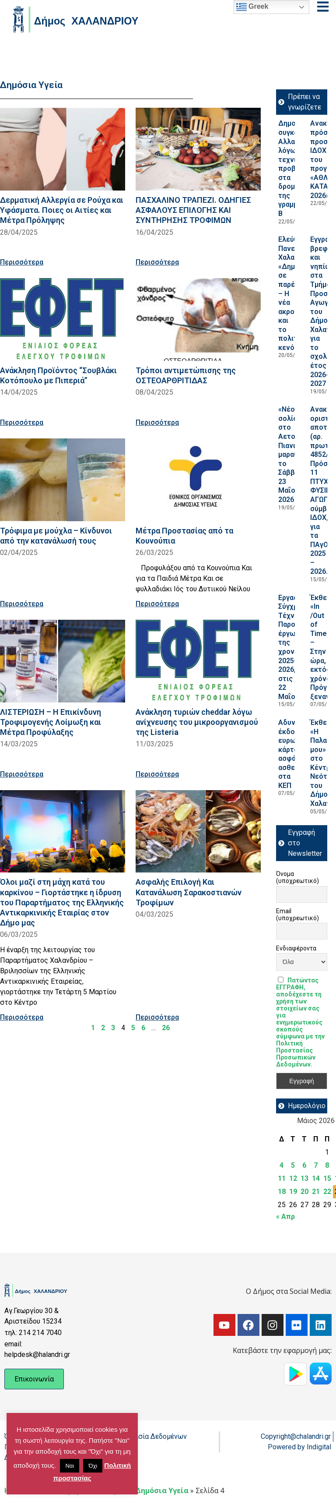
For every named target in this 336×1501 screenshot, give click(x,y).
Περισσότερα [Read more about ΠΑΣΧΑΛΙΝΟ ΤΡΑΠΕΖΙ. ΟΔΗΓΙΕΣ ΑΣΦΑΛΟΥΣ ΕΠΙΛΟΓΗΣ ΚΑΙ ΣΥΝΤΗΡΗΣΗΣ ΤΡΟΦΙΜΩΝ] (157, 262)
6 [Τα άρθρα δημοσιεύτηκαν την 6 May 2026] (304, 1165)
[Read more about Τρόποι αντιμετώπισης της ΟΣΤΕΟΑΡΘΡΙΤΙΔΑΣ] (198, 319)
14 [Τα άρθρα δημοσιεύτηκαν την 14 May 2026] (316, 1178)
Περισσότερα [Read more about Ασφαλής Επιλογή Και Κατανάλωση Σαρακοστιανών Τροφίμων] (157, 1017)
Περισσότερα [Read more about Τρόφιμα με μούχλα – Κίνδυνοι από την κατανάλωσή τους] (21, 604)
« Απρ (285, 1216)
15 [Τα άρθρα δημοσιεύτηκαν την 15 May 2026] (327, 1178)
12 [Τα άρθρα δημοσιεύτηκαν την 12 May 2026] (293, 1178)
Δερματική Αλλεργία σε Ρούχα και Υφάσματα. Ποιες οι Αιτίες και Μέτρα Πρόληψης (61, 210)
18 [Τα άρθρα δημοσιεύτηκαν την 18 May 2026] (282, 1191)
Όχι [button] (92, 1465)
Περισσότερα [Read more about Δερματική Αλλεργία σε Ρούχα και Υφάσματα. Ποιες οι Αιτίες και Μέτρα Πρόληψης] (21, 262)
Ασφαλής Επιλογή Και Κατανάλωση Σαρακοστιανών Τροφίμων (189, 892)
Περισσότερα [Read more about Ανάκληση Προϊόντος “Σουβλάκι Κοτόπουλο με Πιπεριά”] (21, 422)
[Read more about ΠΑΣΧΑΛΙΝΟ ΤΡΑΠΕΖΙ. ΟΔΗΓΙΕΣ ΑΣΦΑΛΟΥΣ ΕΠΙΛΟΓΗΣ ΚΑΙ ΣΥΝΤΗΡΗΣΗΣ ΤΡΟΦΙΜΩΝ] (198, 149)
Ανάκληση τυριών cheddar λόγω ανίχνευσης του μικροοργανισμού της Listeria (197, 722)
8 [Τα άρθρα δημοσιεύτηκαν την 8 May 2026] (327, 1165)
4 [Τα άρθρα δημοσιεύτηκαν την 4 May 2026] (282, 1165)
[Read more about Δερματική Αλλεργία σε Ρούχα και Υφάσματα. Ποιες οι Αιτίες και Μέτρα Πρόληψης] (62, 149)
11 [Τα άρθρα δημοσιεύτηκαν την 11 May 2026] (282, 1178)
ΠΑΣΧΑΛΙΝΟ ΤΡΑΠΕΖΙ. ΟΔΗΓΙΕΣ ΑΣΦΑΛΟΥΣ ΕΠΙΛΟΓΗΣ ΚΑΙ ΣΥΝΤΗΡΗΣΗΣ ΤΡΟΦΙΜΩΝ (193, 210)
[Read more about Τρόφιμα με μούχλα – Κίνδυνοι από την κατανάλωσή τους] (62, 479)
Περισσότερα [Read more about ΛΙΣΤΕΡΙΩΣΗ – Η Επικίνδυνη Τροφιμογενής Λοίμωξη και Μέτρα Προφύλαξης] (21, 774)
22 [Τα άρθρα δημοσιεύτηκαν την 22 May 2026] (327, 1191)
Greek (252, 7)
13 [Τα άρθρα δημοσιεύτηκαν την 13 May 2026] (304, 1178)
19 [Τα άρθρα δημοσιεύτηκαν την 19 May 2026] (293, 1191)
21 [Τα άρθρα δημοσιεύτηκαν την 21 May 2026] (316, 1191)
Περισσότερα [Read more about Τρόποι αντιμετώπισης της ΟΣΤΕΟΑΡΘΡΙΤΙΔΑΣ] (157, 422)
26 (166, 1028)
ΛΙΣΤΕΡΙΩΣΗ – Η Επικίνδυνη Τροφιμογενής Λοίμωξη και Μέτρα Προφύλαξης (50, 722)
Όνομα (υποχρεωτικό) (297, 877)
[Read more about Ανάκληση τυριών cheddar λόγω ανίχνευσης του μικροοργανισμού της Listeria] (198, 661)
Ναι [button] (69, 1465)
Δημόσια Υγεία (162, 1490)
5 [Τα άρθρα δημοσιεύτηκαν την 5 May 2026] (293, 1165)
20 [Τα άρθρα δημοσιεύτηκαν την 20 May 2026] (304, 1191)
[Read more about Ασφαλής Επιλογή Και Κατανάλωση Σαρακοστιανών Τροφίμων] (198, 831)
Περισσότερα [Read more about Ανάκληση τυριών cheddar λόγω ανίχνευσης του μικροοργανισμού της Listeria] (157, 774)
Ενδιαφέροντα (296, 948)
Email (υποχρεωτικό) (297, 915)
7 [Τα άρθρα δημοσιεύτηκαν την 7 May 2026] (316, 1165)
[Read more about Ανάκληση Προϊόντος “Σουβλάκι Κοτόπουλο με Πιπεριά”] (62, 319)
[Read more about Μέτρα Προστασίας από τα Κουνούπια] (198, 479)
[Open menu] (322, 6)
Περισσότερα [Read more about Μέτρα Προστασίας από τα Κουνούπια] (157, 604)
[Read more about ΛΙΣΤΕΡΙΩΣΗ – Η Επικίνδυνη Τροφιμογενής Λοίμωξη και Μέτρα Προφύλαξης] (62, 661)
